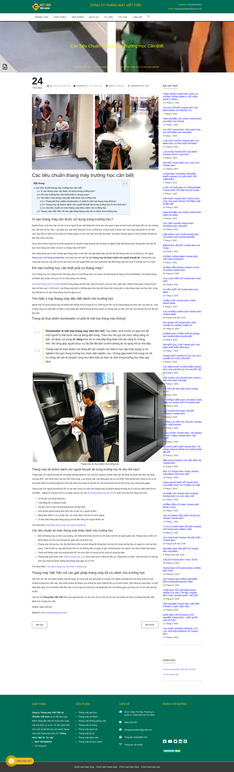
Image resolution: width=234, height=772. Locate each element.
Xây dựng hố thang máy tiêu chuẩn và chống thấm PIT (179, 324)
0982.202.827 (130, 722)
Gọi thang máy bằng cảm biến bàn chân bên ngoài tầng (180, 580)
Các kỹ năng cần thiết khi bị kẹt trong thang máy (181, 516)
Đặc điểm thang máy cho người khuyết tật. (66, 525)
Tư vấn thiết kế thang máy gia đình (180, 290)
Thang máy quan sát (88, 729)
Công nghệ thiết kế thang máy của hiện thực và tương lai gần (181, 483)
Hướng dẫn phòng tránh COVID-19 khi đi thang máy (181, 268)
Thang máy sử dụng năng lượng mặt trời (182, 569)
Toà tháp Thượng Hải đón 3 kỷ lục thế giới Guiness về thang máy (180, 631)
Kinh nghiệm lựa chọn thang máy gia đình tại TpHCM (182, 120)
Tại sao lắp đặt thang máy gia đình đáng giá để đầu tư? (180, 109)
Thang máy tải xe (86, 733)
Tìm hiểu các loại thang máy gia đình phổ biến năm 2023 (181, 346)
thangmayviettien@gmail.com (188, 9)
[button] (149, 17)
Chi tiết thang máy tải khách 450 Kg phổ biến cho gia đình (182, 131)
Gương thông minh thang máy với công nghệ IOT (180, 257)
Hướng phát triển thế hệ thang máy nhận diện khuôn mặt (181, 335)
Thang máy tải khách (88, 716)
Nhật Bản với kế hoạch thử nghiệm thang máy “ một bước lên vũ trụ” (180, 617)
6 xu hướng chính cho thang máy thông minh (182, 312)
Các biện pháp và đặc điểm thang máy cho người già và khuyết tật (182, 368)
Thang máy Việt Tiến (82, 67)
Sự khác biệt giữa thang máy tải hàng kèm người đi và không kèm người (182, 449)
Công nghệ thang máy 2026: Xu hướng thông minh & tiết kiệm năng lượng (180, 96)
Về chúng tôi (40, 746)
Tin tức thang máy (103, 67)
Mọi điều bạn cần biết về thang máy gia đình (180, 550)
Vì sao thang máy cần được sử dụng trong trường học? (68, 191)
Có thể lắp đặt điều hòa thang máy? (180, 390)
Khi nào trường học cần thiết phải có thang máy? (65, 194)
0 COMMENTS (119, 86)
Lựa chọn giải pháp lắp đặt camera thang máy (178, 412)
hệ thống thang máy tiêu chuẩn (101, 493)
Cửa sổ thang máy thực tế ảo (180, 559)
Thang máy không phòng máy (92, 721)
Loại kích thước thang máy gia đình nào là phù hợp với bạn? (181, 142)
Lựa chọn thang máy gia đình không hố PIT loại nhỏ (180, 153)
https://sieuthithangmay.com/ (54, 612)
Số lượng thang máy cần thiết (45, 284)
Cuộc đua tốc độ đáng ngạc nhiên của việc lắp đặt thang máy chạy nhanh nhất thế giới (180, 593)
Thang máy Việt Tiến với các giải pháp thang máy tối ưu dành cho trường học (79, 211)
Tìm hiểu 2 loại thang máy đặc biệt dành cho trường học (68, 198)
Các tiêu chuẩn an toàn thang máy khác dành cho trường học (76, 208)
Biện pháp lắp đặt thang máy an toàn (181, 246)
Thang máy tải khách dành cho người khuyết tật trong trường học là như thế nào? (86, 204)
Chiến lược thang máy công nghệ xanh (179, 301)
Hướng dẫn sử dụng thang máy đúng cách (181, 505)
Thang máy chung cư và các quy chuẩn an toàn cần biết (182, 357)
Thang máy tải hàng (87, 725)
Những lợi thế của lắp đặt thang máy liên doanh (182, 423)
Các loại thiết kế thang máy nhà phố (182, 279)
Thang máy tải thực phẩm (90, 742)
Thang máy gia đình (87, 712)
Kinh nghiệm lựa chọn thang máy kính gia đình (182, 213)
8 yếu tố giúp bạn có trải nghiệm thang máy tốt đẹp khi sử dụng (182, 188)
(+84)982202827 (194, 4)
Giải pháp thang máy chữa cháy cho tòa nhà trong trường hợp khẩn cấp (182, 201)
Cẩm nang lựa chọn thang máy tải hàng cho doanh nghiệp (181, 235)
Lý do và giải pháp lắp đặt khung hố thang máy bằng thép (182, 527)
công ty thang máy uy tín (74, 557)
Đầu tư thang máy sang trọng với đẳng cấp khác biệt (181, 472)
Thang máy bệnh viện (88, 737)
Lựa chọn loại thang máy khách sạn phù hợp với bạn (182, 379)
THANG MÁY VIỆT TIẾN (61, 86)
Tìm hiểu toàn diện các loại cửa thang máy (181, 164)
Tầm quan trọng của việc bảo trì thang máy (66, 566)
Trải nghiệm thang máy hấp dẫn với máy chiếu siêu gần (181, 605)
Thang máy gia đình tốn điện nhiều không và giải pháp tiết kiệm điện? (180, 176)
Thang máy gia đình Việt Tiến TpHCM (179, 669)
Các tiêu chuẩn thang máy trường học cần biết (59, 188)
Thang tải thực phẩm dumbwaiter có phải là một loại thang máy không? (81, 201)
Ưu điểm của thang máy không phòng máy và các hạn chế (180, 494)
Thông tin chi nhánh (133, 745)
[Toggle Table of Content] (123, 183)
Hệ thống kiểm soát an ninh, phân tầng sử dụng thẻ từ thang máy (182, 401)
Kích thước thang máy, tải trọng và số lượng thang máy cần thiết (182, 436)
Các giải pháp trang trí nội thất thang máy (182, 539)
